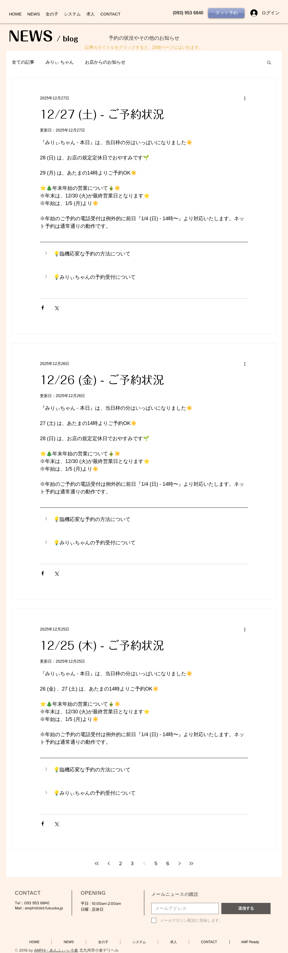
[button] (269, 63)
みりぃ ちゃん (60, 62)
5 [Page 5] (156, 863)
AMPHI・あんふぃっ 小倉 (56, 950)
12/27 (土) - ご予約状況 (102, 114)
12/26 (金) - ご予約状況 (102, 380)
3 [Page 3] (132, 863)
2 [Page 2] (120, 863)
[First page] (97, 863)
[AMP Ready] (250, 942)
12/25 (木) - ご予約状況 (102, 645)
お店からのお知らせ (105, 62)
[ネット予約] (226, 13)
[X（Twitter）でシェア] (56, 307)
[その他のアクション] (244, 98)
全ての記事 (23, 62)
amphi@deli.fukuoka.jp (44, 908)
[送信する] (246, 908)
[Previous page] (109, 863)
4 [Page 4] (144, 863)
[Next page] (179, 863)
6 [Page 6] (167, 863)
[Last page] (191, 863)
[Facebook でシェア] (42, 307)
